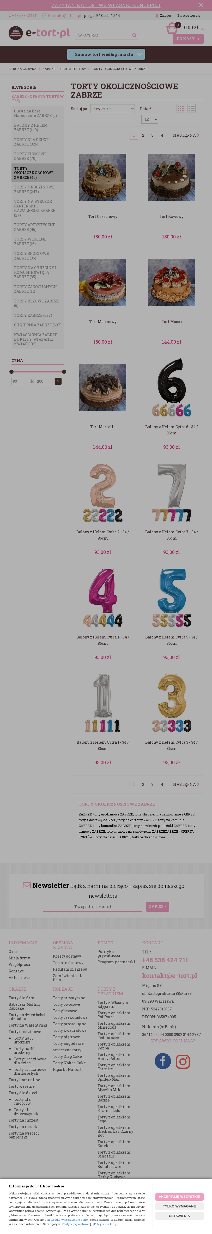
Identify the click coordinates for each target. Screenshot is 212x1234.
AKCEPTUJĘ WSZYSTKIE (179, 1197)
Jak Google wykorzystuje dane (66, 1220)
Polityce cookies (105, 1224)
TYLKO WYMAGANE (179, 1206)
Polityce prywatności (76, 1224)
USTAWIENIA (179, 1216)
